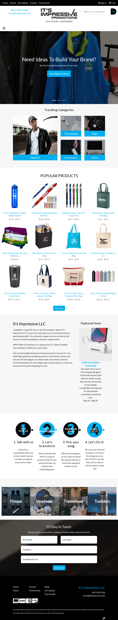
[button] (9, 67)
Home (5, 3)
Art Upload (23, 3)
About (13, 3)
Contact (33, 3)
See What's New (59, 73)
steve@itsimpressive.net (20, 13)
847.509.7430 (19, 10)
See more (59, 308)
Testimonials (34, 590)
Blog (47, 586)
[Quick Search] (95, 11)
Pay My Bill (44, 3)
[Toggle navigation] (4, 28)
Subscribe (59, 567)
